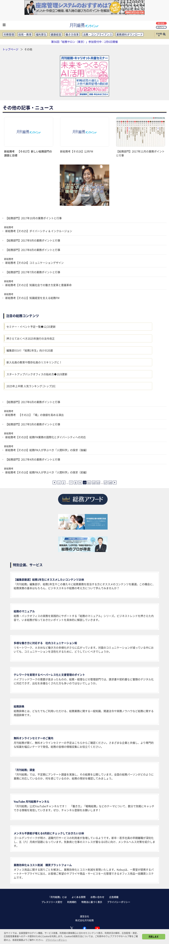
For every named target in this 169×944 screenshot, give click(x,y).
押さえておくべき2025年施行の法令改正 (30, 338)
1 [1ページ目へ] (59, 482)
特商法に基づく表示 (91, 902)
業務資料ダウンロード (129, 34)
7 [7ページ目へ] (71, 482)
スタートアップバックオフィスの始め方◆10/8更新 (36, 374)
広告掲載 (113, 897)
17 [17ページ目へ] (105, 482)
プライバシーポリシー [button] (56, 939)
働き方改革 (72, 34)
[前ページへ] (54, 482)
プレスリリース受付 (51, 902)
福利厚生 (41, 34)
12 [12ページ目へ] (93, 482)
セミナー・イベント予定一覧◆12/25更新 (31, 327)
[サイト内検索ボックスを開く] (164, 34)
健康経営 (56, 34)
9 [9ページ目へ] (80, 482)
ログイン (162, 27)
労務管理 (8, 34)
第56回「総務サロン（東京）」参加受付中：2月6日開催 (84, 42)
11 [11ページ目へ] (89, 482)
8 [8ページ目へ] (75, 482)
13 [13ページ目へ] (98, 482)
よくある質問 (78, 897)
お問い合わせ (97, 897)
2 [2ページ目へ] (63, 482)
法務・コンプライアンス (97, 34)
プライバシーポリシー (118, 902)
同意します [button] (154, 936)
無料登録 (162, 23)
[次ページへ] (114, 482)
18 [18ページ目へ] (110, 482)
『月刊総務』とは (57, 897)
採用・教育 (25, 34)
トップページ (10, 49)
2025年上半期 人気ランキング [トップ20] (30, 386)
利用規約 (71, 902)
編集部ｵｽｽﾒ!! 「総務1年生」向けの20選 (29, 350)
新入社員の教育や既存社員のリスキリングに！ (34, 362)
